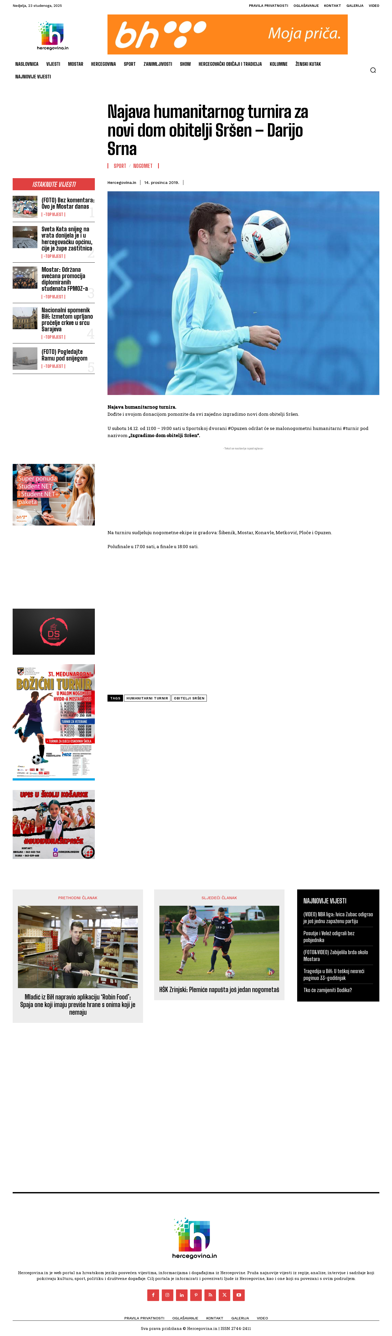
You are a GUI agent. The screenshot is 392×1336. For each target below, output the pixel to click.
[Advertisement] (54, 137)
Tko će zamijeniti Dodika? (327, 990)
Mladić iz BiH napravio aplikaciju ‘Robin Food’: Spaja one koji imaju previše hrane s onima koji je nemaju (77, 1004)
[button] (373, 70)
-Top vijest (53, 214)
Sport (120, 165)
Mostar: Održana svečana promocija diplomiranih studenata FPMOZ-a (65, 279)
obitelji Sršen (189, 698)
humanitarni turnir (147, 698)
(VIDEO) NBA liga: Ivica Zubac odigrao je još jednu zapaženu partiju (338, 917)
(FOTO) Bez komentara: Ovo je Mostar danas (68, 203)
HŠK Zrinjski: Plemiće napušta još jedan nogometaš (219, 989)
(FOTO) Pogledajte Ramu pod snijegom (64, 355)
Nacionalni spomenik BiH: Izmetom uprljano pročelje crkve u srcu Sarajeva (67, 320)
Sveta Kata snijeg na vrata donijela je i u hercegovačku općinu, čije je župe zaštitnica (67, 239)
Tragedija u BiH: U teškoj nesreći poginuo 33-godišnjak (333, 974)
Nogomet (143, 165)
